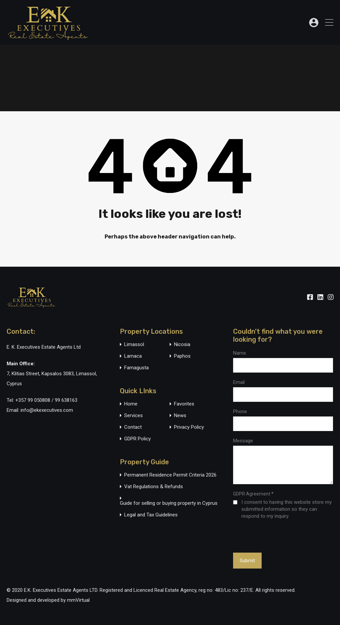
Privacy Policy (189, 427)
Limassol (134, 344)
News (180, 415)
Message (243, 441)
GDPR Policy (137, 438)
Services (133, 415)
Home (130, 404)
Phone (240, 411)
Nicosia (182, 344)
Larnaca (133, 356)
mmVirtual (78, 600)
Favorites (184, 404)
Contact (133, 427)
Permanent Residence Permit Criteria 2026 (170, 475)
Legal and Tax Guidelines (151, 514)
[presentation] (269, 535)
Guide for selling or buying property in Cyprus (168, 503)
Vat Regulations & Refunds (153, 486)
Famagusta (136, 367)
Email (239, 382)
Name (239, 353)
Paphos (182, 356)
